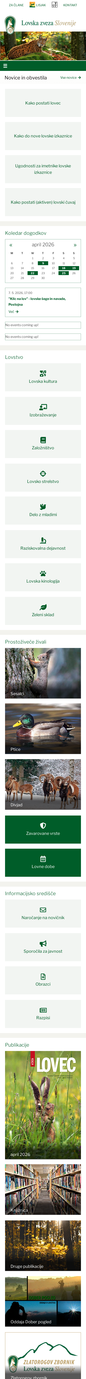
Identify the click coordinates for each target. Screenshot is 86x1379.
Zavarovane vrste (43, 829)
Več (13, 312)
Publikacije (17, 1045)
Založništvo (43, 443)
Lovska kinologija (43, 577)
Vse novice (70, 77)
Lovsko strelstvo (43, 477)
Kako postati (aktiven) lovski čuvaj (43, 202)
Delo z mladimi (43, 510)
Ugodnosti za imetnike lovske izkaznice (43, 168)
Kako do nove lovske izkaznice (43, 136)
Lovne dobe (43, 862)
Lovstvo (14, 357)
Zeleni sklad (43, 610)
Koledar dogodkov (25, 233)
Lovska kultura (43, 377)
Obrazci (43, 980)
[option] (43, 46)
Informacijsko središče (30, 893)
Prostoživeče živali (25, 642)
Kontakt (70, 5)
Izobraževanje (43, 410)
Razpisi (43, 1013)
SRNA (55, 4)
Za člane (16, 5)
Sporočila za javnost (43, 947)
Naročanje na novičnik (43, 913)
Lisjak (41, 5)
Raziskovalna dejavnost (43, 544)
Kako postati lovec (43, 103)
